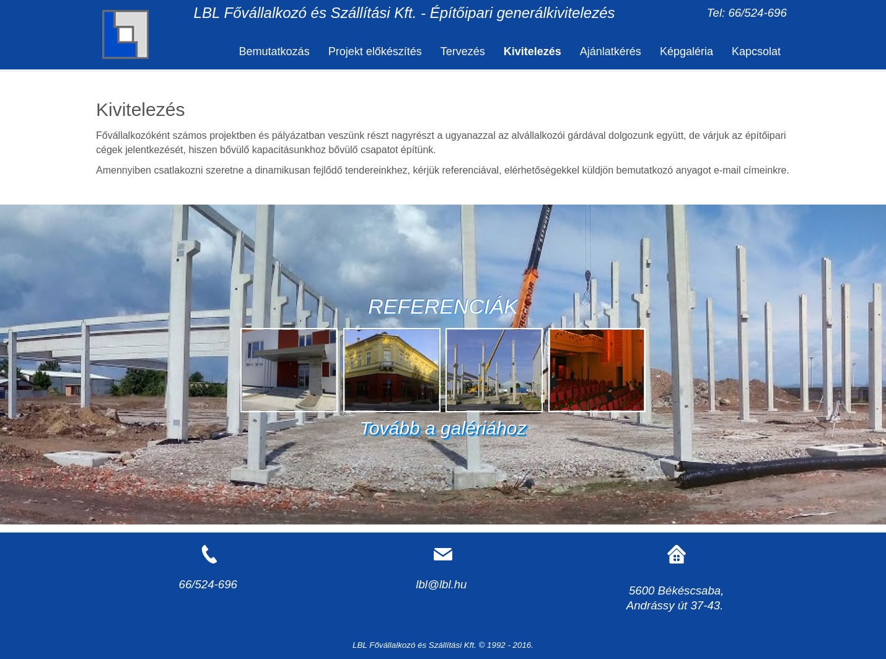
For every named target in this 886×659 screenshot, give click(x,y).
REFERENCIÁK (443, 306)
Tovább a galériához (442, 428)
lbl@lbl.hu (441, 584)
